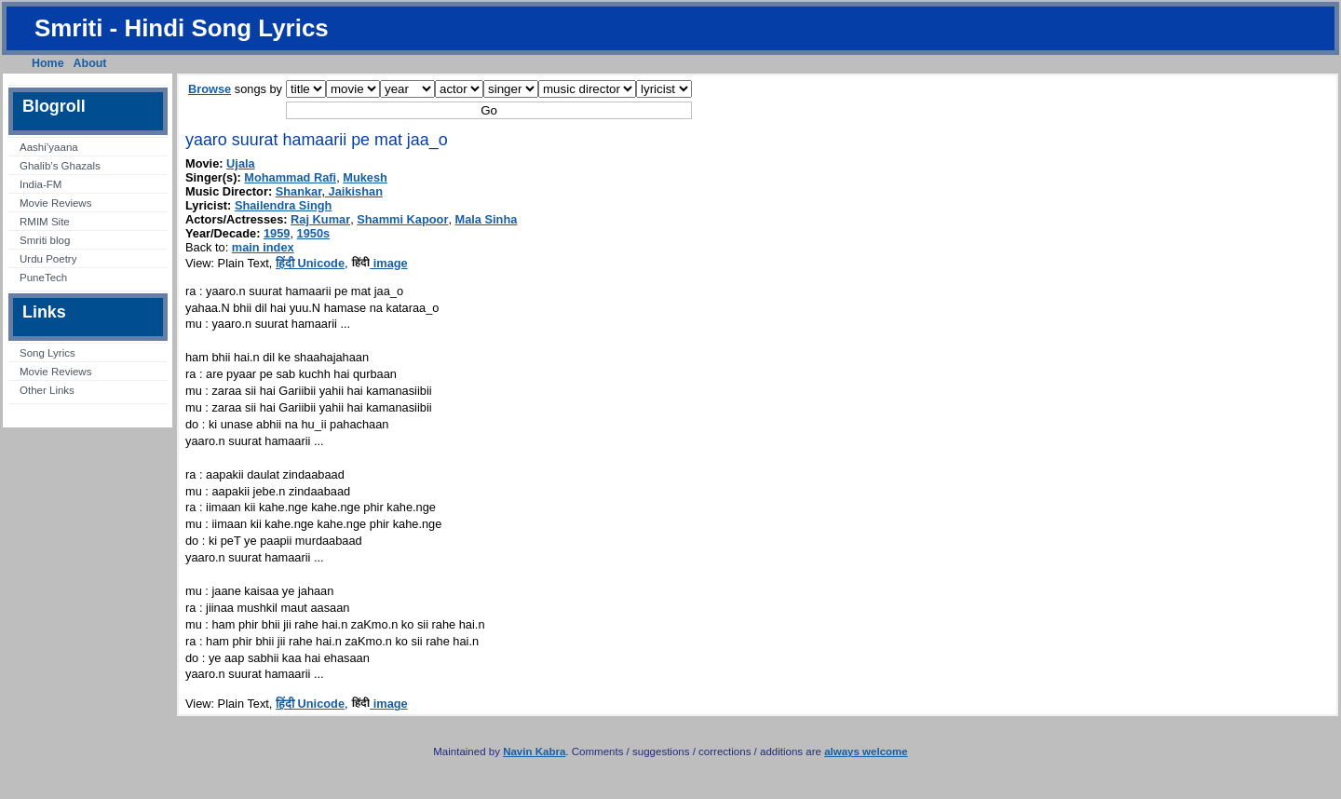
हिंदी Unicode (310, 263)
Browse (209, 89)
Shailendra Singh (283, 205)
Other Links (47, 390)
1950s (314, 233)
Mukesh (365, 177)
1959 (277, 233)
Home (48, 63)
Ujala (240, 163)
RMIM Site (45, 221)
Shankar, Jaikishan (329, 191)
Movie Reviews (55, 203)
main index (263, 247)
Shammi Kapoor (402, 219)
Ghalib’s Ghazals (60, 165)
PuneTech (43, 277)
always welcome (866, 751)
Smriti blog (45, 240)
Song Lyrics (47, 353)
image (379, 263)
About (90, 63)
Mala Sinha (486, 219)
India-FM (40, 184)
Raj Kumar (320, 219)
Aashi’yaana (49, 147)
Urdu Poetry (48, 258)
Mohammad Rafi (290, 177)
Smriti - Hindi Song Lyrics (181, 28)
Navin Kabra (534, 751)
